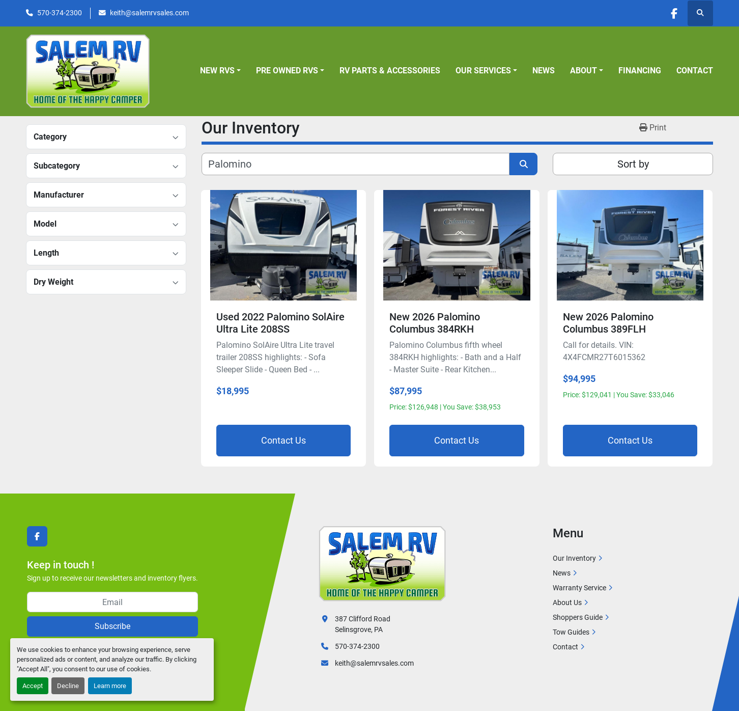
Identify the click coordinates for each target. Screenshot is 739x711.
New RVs (217, 70)
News (543, 70)
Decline (68, 686)
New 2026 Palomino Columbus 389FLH (608, 323)
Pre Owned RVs (287, 70)
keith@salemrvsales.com (149, 13)
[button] (220, 71)
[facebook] (674, 13)
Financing (639, 70)
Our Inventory (574, 558)
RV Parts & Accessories (389, 70)
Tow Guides (571, 632)
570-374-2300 (59, 13)
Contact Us (283, 440)
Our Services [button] (483, 70)
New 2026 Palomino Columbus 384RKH (434, 323)
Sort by (633, 164)
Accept (32, 686)
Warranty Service (579, 588)
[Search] (355, 164)
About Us (567, 602)
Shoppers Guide (578, 617)
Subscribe (112, 626)
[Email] (112, 602)
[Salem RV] (382, 563)
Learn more (110, 686)
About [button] (583, 70)
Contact (694, 70)
